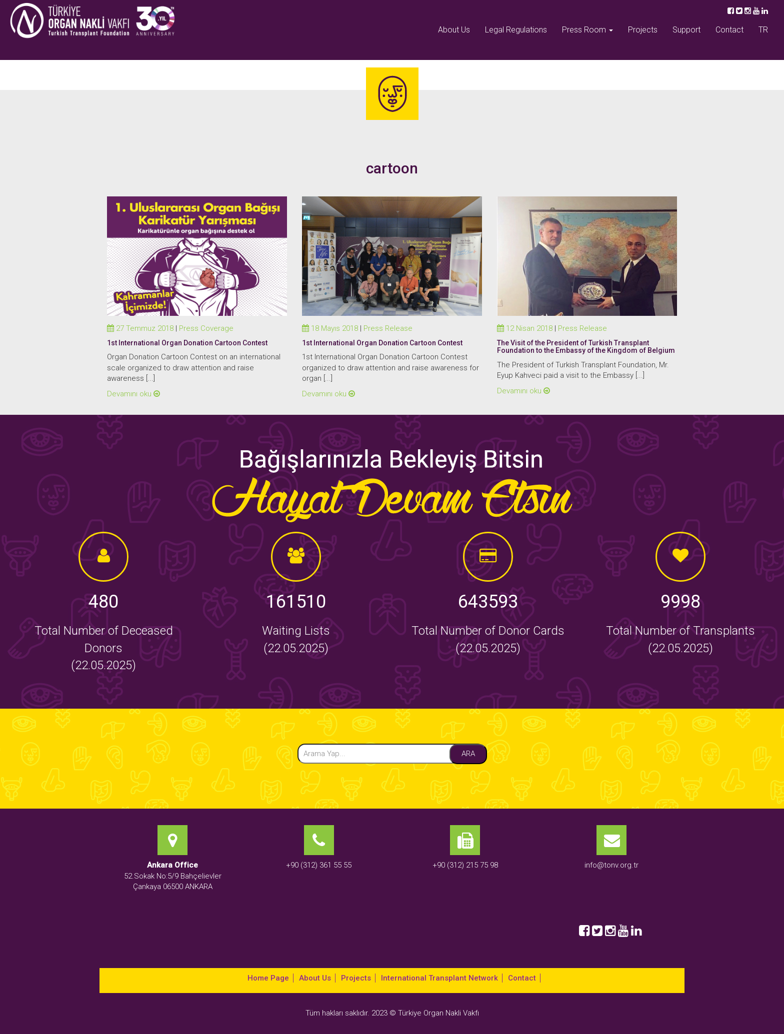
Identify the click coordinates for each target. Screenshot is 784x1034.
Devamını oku (133, 393)
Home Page (268, 978)
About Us (454, 29)
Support (686, 29)
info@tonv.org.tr (611, 865)
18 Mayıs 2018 (330, 328)
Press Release (388, 328)
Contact (730, 29)
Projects (643, 29)
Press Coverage (206, 328)
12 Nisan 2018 (524, 328)
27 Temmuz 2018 (140, 328)
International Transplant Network (439, 978)
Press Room (587, 29)
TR (763, 29)
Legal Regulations (516, 29)
